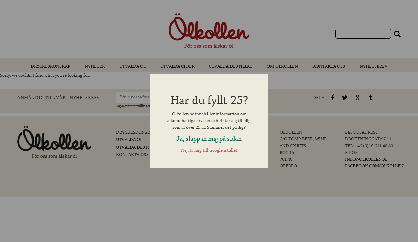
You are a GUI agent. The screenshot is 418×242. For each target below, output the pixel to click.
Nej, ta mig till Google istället (209, 150)
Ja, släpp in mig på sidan (209, 139)
